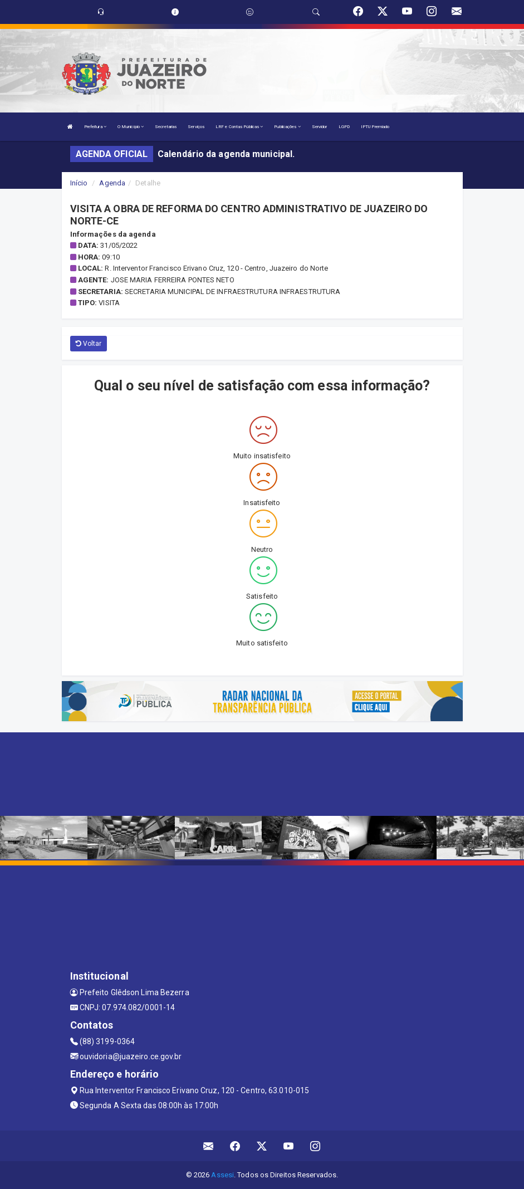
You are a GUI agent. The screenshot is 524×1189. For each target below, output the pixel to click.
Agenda (112, 183)
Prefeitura (95, 126)
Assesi (222, 1175)
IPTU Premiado (375, 126)
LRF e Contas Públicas (239, 126)
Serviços (196, 126)
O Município (130, 126)
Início (79, 183)
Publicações (287, 126)
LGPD (344, 126)
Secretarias (166, 126)
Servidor (319, 126)
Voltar (89, 344)
